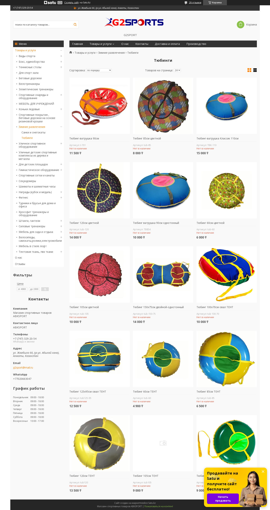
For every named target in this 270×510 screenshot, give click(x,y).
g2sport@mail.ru (23, 367)
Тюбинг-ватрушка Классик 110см (217, 138)
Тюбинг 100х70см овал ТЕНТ (214, 307)
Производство (196, 43)
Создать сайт (71, 2)
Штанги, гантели (29, 221)
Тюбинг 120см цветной (84, 223)
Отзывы (20, 264)
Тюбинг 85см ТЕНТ (208, 391)
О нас (18, 257)
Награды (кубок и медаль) (35, 192)
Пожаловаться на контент (158, 506)
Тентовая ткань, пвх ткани (36, 251)
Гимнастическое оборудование (39, 170)
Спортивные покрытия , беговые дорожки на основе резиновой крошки (37, 118)
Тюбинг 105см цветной (84, 307)
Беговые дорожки (30, 78)
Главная (77, 43)
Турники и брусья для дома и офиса (37, 204)
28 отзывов (195, 2)
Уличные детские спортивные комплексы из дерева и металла (38, 155)
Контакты (141, 43)
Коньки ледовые (29, 109)
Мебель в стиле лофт (33, 246)
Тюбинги (27, 138)
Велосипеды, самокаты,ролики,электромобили (40, 238)
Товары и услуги (25, 50)
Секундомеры (27, 181)
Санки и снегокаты (33, 132)
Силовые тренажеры (32, 226)
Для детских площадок (33, 164)
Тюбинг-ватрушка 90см (84, 138)
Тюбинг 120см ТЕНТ (82, 476)
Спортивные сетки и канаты (37, 175)
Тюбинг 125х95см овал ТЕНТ (87, 391)
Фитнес (23, 197)
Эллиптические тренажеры (36, 89)
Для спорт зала (28, 72)
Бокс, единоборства (32, 61)
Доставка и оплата (167, 43)
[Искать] (75, 24)
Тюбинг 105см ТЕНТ (145, 476)
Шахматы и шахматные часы (37, 186)
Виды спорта (27, 56)
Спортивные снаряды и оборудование (33, 96)
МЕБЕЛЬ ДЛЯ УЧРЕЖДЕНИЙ (36, 103)
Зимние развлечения (32, 127)
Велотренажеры (29, 84)
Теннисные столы (30, 67)
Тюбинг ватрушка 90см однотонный (156, 223)
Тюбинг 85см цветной (147, 138)
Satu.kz (152, 503)
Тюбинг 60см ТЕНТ (145, 391)
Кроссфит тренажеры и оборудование (34, 213)
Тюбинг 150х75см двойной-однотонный (158, 307)
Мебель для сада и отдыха (36, 232)
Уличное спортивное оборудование (32, 145)
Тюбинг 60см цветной (210, 223)
